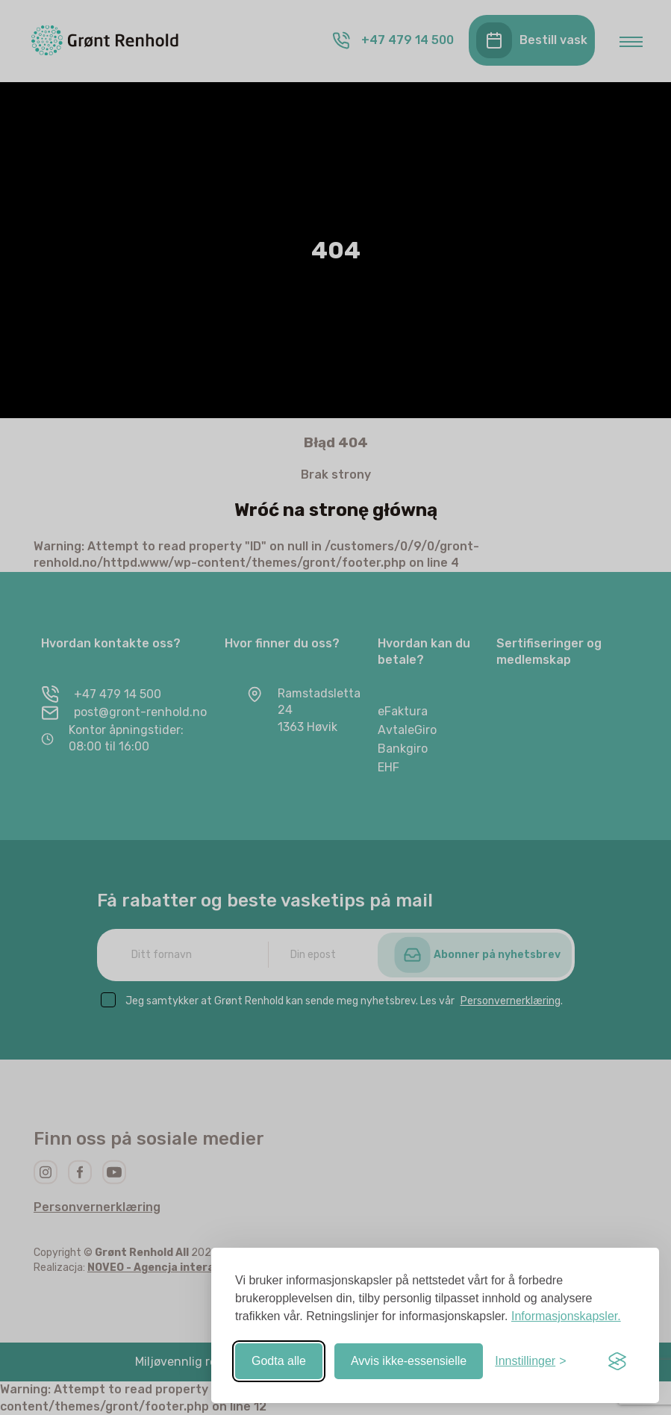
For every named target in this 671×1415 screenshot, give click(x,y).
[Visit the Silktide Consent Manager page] (617, 1361)
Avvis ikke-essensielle (408, 1361)
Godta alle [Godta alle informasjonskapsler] (279, 1361)
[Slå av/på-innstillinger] (530, 1361)
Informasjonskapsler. (566, 1316)
